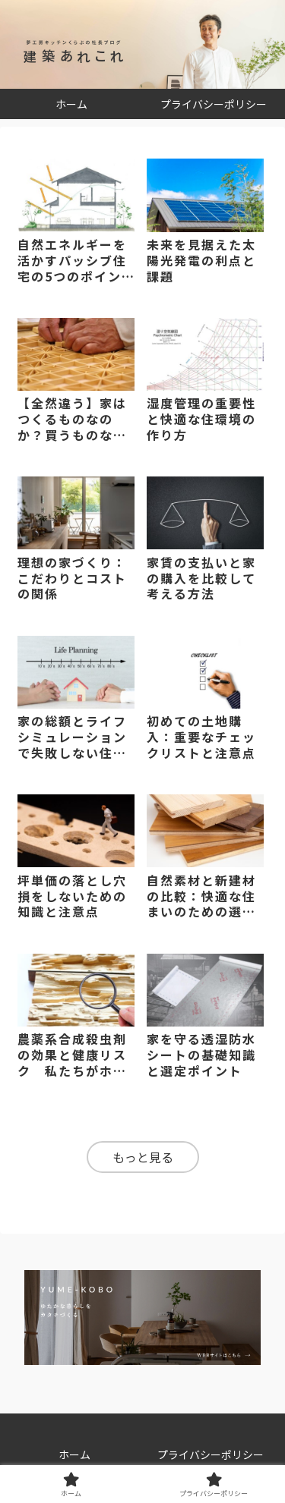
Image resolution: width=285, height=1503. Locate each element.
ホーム (74, 1454)
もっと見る (142, 1157)
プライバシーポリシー (210, 1454)
